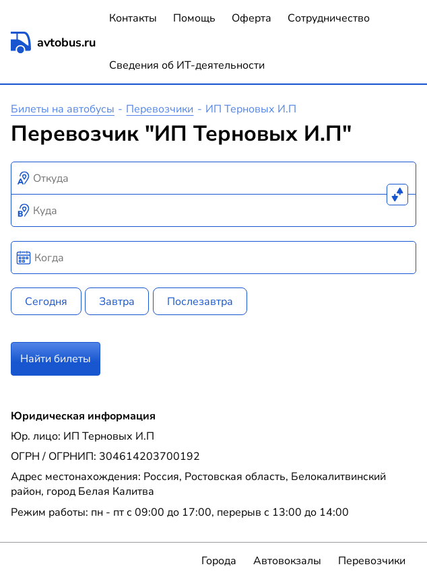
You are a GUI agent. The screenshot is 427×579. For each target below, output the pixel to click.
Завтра (117, 301)
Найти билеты (55, 358)
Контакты (133, 18)
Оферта (251, 18)
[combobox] (213, 178)
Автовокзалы (287, 560)
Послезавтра (200, 301)
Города (218, 560)
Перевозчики (159, 109)
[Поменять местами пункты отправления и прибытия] (397, 194)
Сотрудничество (329, 18)
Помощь (194, 18)
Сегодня (46, 301)
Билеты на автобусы (62, 109)
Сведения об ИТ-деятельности (187, 65)
